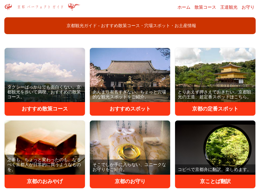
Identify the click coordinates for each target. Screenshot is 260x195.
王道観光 (229, 7)
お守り (248, 7)
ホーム (183, 7)
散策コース (205, 7)
